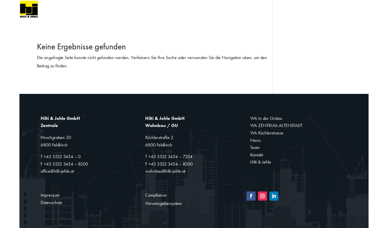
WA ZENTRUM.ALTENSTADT (276, 125)
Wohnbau (162, 21)
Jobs (347, 21)
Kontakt (322, 21)
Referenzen (242, 21)
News (273, 21)
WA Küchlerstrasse (266, 133)
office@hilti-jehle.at (57, 171)
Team (296, 21)
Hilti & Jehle (260, 162)
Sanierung (203, 21)
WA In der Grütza (266, 118)
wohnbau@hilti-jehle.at (165, 171)
